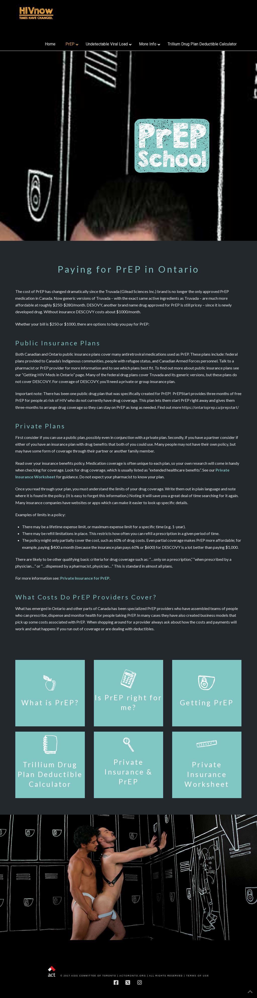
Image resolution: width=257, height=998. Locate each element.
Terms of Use (197, 975)
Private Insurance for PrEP (84, 578)
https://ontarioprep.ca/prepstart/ (210, 407)
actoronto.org (132, 975)
